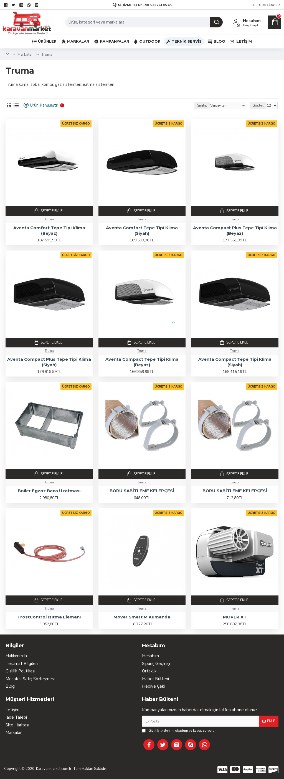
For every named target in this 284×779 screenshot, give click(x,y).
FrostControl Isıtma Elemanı (49, 617)
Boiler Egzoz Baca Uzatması (49, 490)
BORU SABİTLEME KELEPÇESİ (142, 490)
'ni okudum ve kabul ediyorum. (180, 730)
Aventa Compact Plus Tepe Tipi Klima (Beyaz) (235, 230)
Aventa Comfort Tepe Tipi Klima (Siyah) (142, 230)
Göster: (258, 105)
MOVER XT (235, 617)
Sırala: (202, 105)
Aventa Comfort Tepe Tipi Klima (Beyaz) (49, 230)
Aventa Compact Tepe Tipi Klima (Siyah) (235, 362)
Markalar (25, 54)
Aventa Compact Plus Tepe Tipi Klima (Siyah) (49, 362)
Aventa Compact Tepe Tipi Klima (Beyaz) (142, 362)
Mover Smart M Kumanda (141, 617)
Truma (49, 219)
